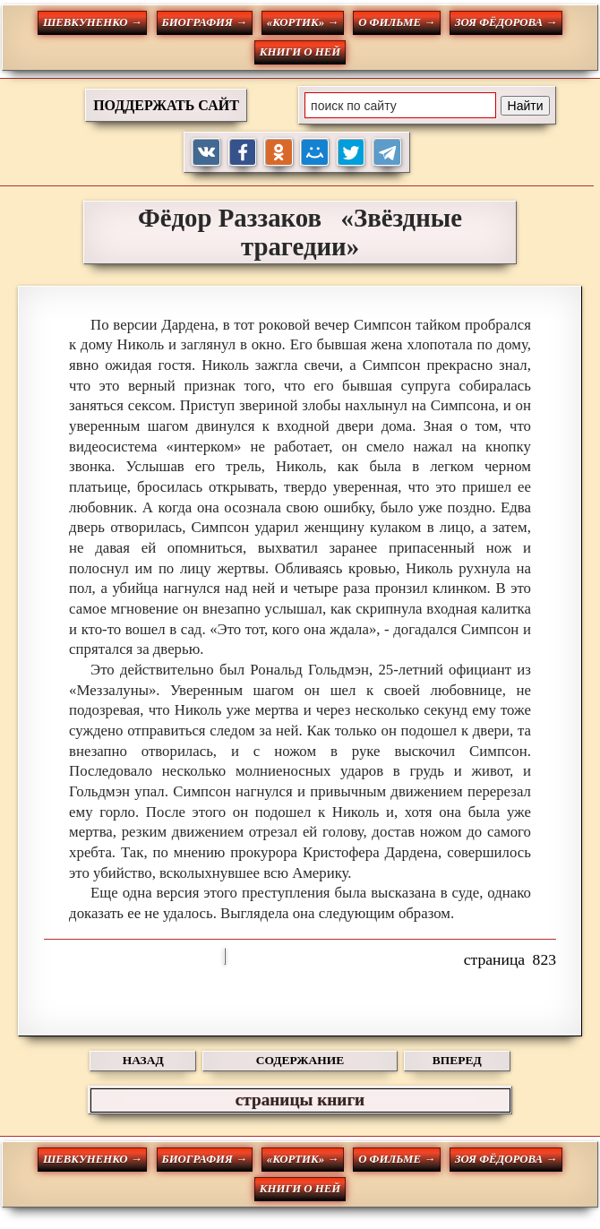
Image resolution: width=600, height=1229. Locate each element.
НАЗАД (143, 1060)
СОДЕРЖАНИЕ (300, 1060)
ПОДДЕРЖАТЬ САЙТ (166, 105)
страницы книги (300, 1099)
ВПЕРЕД (457, 1060)
